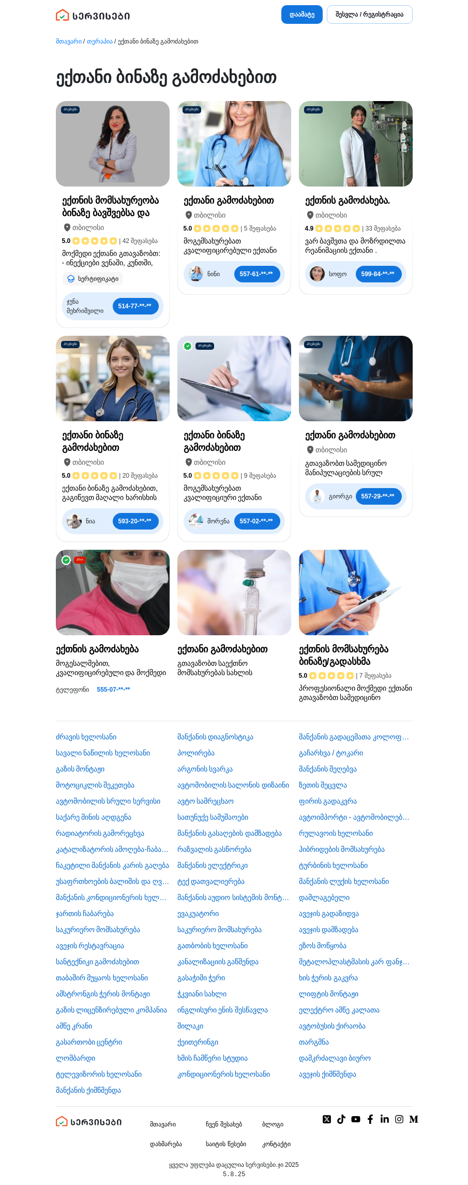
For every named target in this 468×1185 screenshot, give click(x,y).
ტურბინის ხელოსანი (333, 865)
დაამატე (302, 14)
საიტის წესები (226, 1144)
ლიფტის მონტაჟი (329, 994)
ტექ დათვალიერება (211, 881)
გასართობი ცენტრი (89, 1042)
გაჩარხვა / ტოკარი (331, 753)
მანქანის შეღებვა (328, 769)
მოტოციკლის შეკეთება (95, 785)
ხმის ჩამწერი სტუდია (212, 1058)
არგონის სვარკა (205, 769)
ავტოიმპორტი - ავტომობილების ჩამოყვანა (356, 817)
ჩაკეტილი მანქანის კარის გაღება (113, 865)
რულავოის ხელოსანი (336, 833)
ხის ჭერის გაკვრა (328, 978)
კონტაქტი (276, 1144)
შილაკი (190, 1026)
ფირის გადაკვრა (328, 801)
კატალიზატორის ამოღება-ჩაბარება (113, 849)
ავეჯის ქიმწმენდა (328, 1074)
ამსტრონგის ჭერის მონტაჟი (103, 994)
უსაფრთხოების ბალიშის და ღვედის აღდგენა (113, 881)
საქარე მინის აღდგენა (94, 817)
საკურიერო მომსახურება (98, 929)
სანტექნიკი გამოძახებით (98, 962)
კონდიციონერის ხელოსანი (223, 1074)
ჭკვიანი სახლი (202, 994)
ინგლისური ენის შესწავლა (222, 1010)
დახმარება (166, 1144)
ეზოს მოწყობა (323, 945)
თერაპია (100, 41)
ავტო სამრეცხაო (205, 801)
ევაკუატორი (198, 913)
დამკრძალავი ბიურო (335, 1058)
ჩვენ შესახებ (223, 1124)
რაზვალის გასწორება (214, 849)
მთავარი (69, 41)
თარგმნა (314, 1042)
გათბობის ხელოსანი (212, 945)
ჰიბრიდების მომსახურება (342, 849)
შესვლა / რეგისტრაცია (369, 14)
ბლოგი (272, 1124)
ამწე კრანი (74, 1026)
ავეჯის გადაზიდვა (329, 913)
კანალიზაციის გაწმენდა (218, 962)
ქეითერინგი (197, 1042)
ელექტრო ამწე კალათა (339, 1010)
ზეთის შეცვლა (323, 785)
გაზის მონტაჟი (80, 769)
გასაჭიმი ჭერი (201, 978)
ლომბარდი (75, 1058)
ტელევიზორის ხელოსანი (99, 1074)
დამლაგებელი (324, 897)
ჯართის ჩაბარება (85, 913)
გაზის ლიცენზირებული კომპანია (112, 1010)
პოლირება (196, 753)
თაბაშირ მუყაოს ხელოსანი (102, 978)
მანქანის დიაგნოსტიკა (215, 737)
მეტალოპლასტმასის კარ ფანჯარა (356, 962)
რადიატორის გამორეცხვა (100, 833)
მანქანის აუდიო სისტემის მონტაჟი (234, 897)
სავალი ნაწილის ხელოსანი (103, 753)
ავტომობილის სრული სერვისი (108, 801)
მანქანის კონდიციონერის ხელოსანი (113, 897)
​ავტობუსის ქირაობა (332, 1026)
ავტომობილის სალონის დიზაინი (233, 785)
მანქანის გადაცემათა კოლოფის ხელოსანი (356, 737)
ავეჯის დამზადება (329, 929)
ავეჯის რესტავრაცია (90, 945)
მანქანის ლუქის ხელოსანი (344, 881)
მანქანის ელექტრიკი (212, 865)
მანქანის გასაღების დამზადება (229, 833)
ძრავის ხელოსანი (86, 737)
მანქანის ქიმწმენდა (89, 1090)
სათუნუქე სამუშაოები (213, 817)
